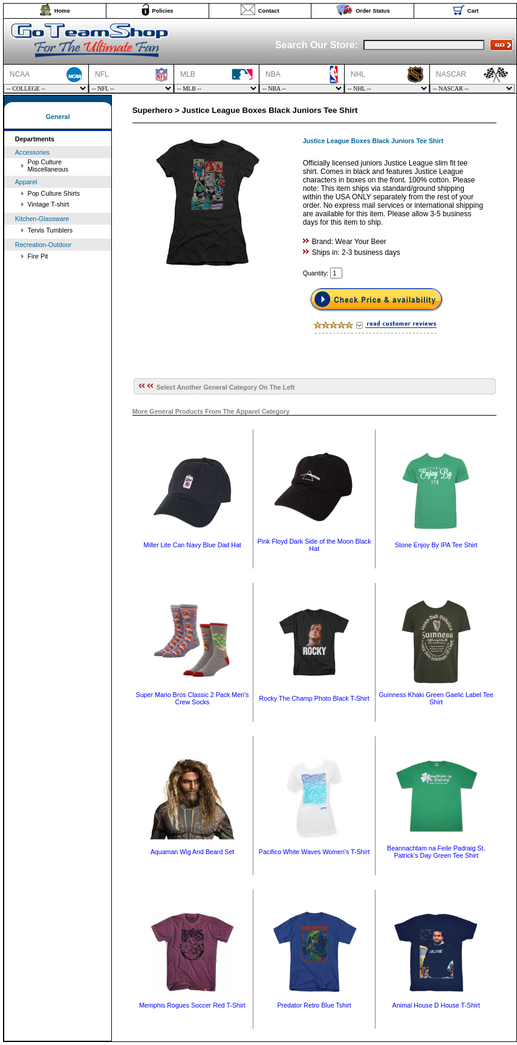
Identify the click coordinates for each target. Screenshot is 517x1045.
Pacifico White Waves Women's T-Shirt (314, 851)
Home (62, 11)
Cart (473, 11)
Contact (268, 11)
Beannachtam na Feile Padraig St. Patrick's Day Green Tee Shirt (436, 851)
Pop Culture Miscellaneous (48, 165)
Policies (162, 11)
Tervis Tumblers (50, 230)
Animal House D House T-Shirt (436, 1005)
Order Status (373, 11)
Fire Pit (38, 256)
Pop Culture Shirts (54, 193)
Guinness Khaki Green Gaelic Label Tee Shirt (436, 698)
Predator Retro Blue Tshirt (314, 1005)
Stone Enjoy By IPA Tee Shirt (436, 544)
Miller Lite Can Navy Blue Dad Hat (192, 544)
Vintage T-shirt (48, 204)
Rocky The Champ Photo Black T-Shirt (314, 698)
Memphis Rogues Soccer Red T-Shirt (192, 1005)
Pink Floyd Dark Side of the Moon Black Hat (314, 545)
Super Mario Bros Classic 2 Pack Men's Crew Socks (192, 698)
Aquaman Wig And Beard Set (193, 851)
